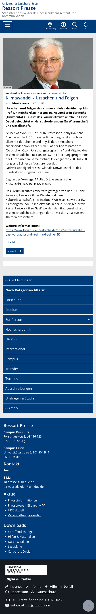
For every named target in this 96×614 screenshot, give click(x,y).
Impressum (16, 592)
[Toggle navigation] (7, 26)
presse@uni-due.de (21, 482)
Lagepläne (15, 547)
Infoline (33, 586)
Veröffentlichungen (21, 532)
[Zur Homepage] (48, 3)
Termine (10, 241)
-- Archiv (11, 408)
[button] (63, 26)
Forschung (13, 300)
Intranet (13, 586)
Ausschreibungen (18, 388)
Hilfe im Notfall (59, 586)
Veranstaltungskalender (24, 515)
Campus (11, 359)
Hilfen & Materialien (21, 537)
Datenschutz (43, 592)
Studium (11, 309)
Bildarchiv (34, 505)
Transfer (11, 369)
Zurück (12, 251)
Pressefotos (16, 505)
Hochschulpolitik (18, 329)
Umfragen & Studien (20, 398)
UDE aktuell (16, 510)
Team (8, 470)
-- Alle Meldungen (18, 280)
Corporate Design (20, 551)
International (15, 349)
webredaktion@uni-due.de (26, 487)
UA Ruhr (11, 339)
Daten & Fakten (18, 542)
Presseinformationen (22, 500)
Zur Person (13, 319)
